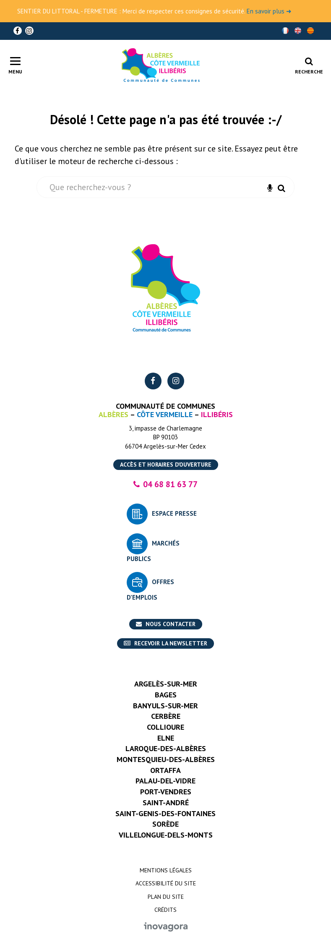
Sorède (165, 824)
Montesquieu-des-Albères (166, 759)
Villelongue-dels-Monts (166, 835)
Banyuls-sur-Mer (165, 705)
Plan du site (166, 896)
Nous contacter (165, 624)
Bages (166, 694)
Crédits (165, 910)
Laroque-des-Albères (165, 748)
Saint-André (166, 802)
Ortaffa (165, 770)
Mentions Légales (166, 870)
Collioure (165, 727)
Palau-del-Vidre (165, 781)
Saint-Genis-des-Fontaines (165, 813)
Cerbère (165, 716)
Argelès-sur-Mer (165, 684)
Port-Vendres (165, 791)
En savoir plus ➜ (269, 11)
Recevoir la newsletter (165, 643)
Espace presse (174, 513)
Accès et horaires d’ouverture (165, 464)
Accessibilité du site (166, 883)
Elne (165, 738)
